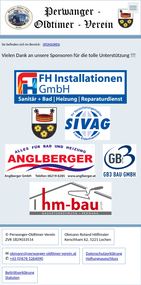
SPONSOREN (51, 44)
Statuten (12, 277)
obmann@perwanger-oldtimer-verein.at (43, 253)
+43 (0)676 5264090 (26, 258)
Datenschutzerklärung (104, 253)
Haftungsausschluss (102, 258)
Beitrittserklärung (19, 272)
